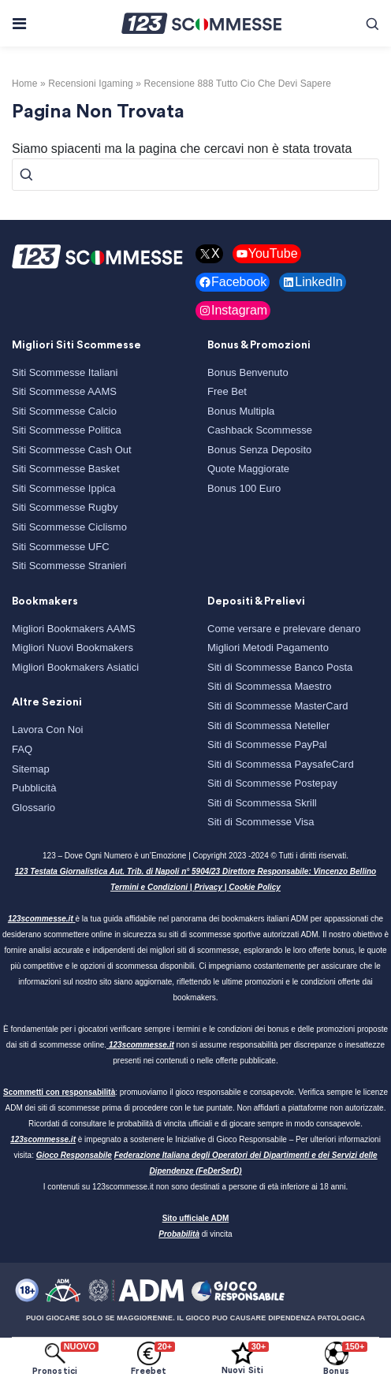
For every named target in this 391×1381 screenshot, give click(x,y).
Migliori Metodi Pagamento (268, 647)
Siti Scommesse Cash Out (72, 450)
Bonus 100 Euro (244, 488)
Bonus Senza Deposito (259, 450)
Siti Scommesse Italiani (64, 372)
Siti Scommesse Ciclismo (69, 527)
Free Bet (227, 391)
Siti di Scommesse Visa (261, 822)
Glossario (33, 807)
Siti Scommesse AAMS (64, 391)
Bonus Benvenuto (248, 372)
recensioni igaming (90, 83)
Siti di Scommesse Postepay (272, 783)
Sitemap (31, 769)
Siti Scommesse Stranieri (69, 565)
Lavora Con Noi (47, 729)
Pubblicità (34, 788)
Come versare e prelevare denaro (283, 629)
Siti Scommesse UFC (61, 547)
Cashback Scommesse (259, 430)
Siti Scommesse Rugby (64, 507)
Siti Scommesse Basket (66, 469)
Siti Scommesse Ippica (64, 488)
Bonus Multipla (240, 411)
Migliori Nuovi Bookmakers (72, 647)
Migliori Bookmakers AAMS (74, 629)
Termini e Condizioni (149, 887)
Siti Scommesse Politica (66, 430)
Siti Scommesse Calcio (64, 411)
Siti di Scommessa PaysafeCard (280, 764)
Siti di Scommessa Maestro (269, 686)
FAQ (22, 749)
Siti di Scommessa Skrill (262, 803)
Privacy (208, 887)
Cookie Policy (255, 887)
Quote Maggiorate (248, 469)
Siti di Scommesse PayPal (267, 744)
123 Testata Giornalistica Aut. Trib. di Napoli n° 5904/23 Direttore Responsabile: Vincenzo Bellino (195, 871)
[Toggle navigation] (18, 24)
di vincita (195, 1234)
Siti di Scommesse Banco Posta (279, 667)
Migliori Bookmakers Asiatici (75, 667)
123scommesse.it (40, 918)
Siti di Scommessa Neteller (268, 725)
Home (25, 83)
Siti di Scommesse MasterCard (277, 706)
